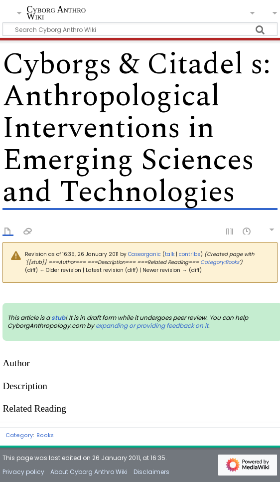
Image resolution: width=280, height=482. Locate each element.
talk (169, 254)
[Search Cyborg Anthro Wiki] (140, 29)
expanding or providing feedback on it (152, 325)
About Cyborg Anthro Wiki (89, 472)
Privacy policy (23, 472)
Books (45, 435)
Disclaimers (151, 472)
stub (58, 317)
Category (19, 435)
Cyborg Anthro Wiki (56, 13)
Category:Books (219, 262)
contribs (189, 254)
